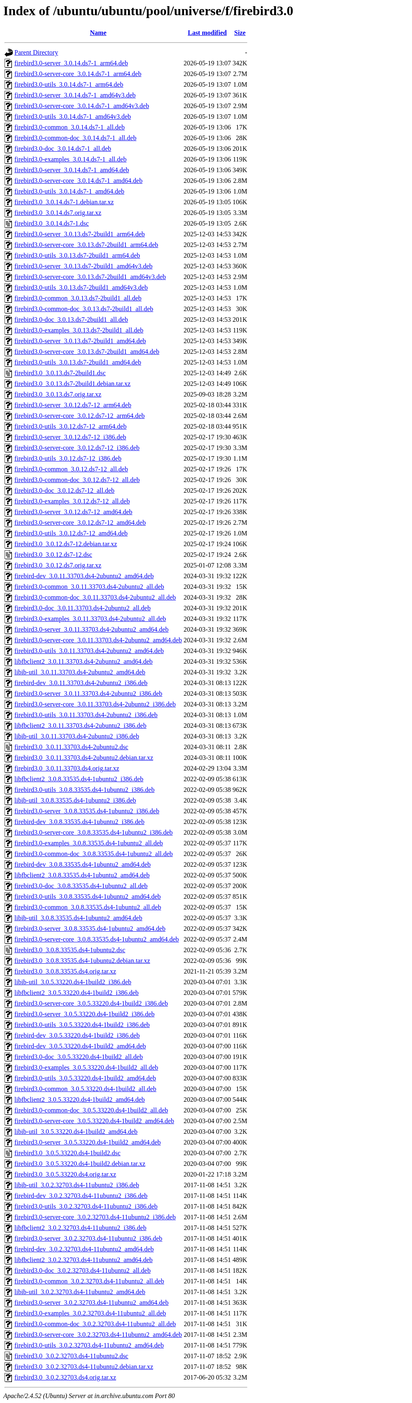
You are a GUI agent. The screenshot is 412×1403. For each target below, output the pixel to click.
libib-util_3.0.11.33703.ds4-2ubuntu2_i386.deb (76, 736)
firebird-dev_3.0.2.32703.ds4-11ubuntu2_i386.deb (80, 1195)
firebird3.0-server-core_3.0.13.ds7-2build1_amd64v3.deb (90, 276)
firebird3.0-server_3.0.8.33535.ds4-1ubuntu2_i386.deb (86, 811)
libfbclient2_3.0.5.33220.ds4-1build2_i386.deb (76, 992)
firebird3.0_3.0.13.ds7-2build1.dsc (60, 372)
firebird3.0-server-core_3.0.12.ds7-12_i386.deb (77, 447)
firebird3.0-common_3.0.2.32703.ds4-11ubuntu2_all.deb (89, 1281)
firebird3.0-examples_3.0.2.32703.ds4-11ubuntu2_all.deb (90, 1313)
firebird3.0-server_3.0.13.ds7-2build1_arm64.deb (79, 234)
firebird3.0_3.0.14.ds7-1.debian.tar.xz (64, 201)
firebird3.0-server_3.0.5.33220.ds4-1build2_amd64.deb (87, 1142)
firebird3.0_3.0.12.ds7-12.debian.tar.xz (65, 543)
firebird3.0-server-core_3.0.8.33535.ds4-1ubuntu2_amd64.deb (96, 939)
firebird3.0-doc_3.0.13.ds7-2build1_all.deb (71, 319)
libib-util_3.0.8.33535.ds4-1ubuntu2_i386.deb (75, 800)
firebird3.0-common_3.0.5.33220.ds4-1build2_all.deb (85, 1088)
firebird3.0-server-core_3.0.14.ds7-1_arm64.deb (77, 73)
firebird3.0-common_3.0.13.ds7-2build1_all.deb (78, 298)
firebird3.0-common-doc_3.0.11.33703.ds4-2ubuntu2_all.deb (95, 597)
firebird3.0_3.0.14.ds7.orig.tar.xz (57, 212)
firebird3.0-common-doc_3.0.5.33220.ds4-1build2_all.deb (91, 1110)
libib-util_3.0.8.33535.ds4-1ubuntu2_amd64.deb (78, 917)
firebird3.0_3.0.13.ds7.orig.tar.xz (57, 394)
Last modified (207, 32)
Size (240, 32)
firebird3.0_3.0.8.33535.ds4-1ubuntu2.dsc (69, 949)
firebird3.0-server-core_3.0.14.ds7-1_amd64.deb (78, 180)
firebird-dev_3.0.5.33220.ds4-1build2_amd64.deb (80, 1046)
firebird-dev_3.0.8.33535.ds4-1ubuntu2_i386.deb (79, 821)
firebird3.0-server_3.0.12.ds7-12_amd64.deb (73, 511)
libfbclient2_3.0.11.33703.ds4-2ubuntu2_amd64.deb (83, 661)
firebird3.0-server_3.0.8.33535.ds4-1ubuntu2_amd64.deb (89, 928)
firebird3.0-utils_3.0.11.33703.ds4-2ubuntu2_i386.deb (86, 714)
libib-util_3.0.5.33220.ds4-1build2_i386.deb (72, 981)
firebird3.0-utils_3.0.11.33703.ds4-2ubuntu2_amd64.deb (89, 650)
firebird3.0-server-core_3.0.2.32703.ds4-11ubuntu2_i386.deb (95, 1217)
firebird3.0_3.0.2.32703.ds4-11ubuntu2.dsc (71, 1355)
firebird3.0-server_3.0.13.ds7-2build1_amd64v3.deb (83, 266)
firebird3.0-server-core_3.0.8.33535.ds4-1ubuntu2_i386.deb (93, 832)
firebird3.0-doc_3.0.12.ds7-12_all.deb (64, 490)
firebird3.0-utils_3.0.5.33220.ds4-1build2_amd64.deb (85, 1078)
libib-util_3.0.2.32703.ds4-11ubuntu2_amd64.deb (79, 1291)
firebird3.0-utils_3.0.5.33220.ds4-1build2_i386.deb (82, 1024)
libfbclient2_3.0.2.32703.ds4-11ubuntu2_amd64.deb (83, 1259)
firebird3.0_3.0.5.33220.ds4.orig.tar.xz (65, 1174)
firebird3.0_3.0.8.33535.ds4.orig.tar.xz (65, 971)
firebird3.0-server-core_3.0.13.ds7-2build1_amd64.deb (86, 351)
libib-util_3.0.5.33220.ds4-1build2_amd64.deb (75, 1131)
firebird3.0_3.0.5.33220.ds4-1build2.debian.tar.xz (79, 1163)
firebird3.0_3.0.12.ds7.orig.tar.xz (57, 565)
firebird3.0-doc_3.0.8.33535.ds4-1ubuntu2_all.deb (81, 885)
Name (98, 32)
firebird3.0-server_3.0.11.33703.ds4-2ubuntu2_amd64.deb (91, 629)
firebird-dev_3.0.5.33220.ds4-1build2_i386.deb (77, 1035)
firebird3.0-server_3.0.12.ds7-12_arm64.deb (72, 405)
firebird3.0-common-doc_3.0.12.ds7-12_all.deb (77, 479)
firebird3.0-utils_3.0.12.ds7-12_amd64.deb (71, 533)
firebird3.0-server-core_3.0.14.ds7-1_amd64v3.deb (81, 105)
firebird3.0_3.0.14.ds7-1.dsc (51, 223)
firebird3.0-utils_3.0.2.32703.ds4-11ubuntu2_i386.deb (86, 1206)
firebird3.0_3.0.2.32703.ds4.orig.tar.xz (65, 1377)
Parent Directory (36, 52)
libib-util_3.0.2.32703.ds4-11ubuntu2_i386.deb (76, 1184)
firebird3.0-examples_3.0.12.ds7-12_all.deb (72, 501)
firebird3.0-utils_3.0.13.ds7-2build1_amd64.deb (77, 362)
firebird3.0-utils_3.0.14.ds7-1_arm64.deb (68, 84)
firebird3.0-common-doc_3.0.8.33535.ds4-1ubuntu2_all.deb (93, 853)
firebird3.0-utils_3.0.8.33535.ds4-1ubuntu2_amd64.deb (87, 896)
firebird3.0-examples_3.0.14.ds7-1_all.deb (70, 159)
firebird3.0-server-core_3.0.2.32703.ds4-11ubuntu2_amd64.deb (98, 1334)
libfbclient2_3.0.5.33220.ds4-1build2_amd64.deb (79, 1099)
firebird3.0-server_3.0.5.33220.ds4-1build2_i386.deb (84, 1014)
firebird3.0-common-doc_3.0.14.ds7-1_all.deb (75, 137)
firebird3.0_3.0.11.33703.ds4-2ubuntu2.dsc (71, 746)
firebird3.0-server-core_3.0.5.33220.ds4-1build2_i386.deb (91, 1003)
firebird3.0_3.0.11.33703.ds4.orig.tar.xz (66, 768)
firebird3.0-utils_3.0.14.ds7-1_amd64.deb (69, 191)
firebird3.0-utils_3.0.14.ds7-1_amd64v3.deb (72, 116)
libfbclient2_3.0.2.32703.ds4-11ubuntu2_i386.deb (80, 1227)
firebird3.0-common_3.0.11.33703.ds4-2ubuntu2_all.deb (89, 586)
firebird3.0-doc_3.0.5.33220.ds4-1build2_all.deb (78, 1056)
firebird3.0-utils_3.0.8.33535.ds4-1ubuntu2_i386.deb (84, 789)
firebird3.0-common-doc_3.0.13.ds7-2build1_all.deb (83, 308)
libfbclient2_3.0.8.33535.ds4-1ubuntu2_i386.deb (78, 778)
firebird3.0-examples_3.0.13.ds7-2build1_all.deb (78, 330)
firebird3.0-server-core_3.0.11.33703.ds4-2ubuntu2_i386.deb (95, 704)
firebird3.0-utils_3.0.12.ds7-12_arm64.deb (70, 426)
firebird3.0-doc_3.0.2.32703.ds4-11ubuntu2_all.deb (82, 1270)
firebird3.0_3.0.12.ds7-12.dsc (53, 554)
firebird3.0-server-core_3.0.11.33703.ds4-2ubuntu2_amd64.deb (98, 640)
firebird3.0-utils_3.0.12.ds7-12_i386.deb (67, 458)
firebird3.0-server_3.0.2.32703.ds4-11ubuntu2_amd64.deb (91, 1302)
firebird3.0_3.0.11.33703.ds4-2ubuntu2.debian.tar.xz (83, 757)
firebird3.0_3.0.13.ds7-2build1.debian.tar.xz (72, 383)
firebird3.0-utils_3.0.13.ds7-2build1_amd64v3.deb (81, 287)
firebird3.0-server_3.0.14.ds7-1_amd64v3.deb (75, 95)
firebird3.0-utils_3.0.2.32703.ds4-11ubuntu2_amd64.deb (89, 1345)
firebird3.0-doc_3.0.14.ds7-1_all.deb (62, 148)
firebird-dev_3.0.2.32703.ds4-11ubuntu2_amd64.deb (84, 1249)
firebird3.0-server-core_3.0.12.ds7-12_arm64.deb (79, 415)
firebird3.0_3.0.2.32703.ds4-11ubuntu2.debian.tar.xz (83, 1366)
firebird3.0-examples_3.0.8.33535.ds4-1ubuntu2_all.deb (88, 843)
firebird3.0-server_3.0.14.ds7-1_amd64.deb (71, 169)
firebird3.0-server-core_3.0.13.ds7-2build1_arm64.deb (86, 244)
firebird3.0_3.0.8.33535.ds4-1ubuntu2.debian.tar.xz (82, 960)
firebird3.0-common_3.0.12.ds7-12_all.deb (71, 469)
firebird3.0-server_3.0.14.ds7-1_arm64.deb (71, 63)
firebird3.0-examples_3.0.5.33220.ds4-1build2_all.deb (86, 1067)
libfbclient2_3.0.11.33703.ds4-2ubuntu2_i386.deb (80, 725)
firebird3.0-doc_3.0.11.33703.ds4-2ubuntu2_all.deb (82, 608)
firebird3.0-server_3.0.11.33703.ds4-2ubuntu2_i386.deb (88, 693)
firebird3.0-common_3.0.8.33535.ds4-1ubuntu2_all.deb (87, 907)
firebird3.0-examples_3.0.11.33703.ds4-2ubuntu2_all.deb (90, 618)
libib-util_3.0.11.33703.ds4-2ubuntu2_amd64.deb (79, 672)
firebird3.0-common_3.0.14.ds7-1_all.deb (69, 127)
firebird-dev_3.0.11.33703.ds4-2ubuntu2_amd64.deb (84, 575)
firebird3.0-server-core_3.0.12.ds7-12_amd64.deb (80, 522)
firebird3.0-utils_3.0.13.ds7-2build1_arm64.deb (77, 255)
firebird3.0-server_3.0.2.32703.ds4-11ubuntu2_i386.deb (88, 1238)
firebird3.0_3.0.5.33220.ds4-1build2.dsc (67, 1152)
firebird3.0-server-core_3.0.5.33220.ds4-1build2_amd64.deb (94, 1120)
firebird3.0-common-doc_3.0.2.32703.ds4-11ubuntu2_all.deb (95, 1323)
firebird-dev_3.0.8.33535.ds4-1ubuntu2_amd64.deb (82, 864)
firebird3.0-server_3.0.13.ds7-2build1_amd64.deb (80, 340)
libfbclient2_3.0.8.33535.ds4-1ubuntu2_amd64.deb (81, 875)
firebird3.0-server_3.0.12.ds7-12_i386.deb (70, 437)
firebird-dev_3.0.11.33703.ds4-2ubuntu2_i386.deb (80, 682)
